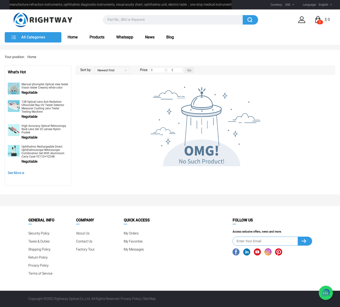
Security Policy (39, 233)
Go (189, 70)
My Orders (131, 233)
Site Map (149, 298)
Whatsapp (124, 37)
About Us (82, 233)
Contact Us (84, 241)
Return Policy (38, 257)
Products (96, 37)
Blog (170, 37)
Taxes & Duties (39, 241)
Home (73, 37)
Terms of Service (40, 273)
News (149, 37)
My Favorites (133, 241)
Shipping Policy (39, 249)
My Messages (134, 249)
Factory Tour (85, 249)
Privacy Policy (38, 265)
